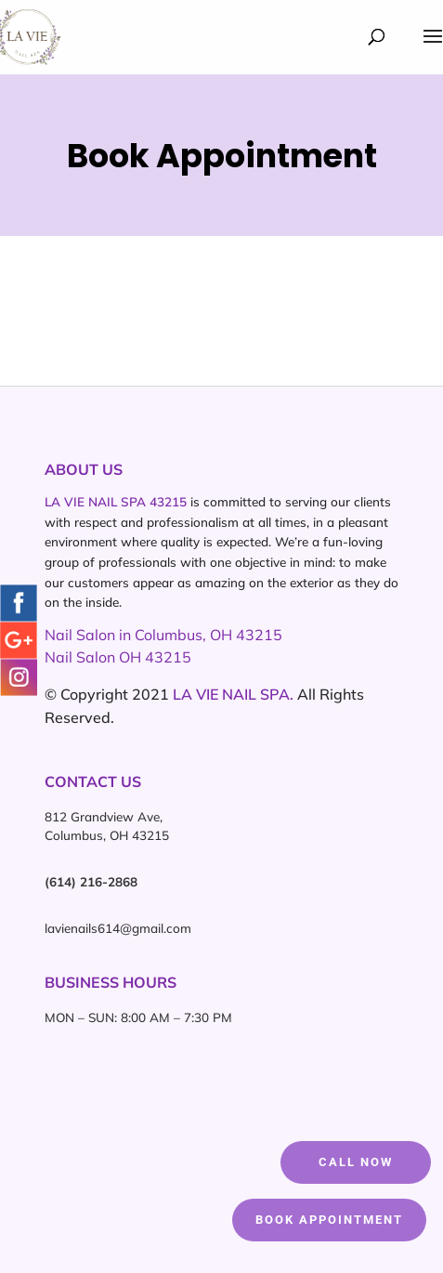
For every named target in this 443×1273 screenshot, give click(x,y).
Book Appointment (329, 1220)
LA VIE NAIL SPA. (233, 694)
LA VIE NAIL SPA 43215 (116, 501)
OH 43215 (155, 657)
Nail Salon (82, 657)
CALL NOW (356, 1162)
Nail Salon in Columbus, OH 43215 (163, 634)
